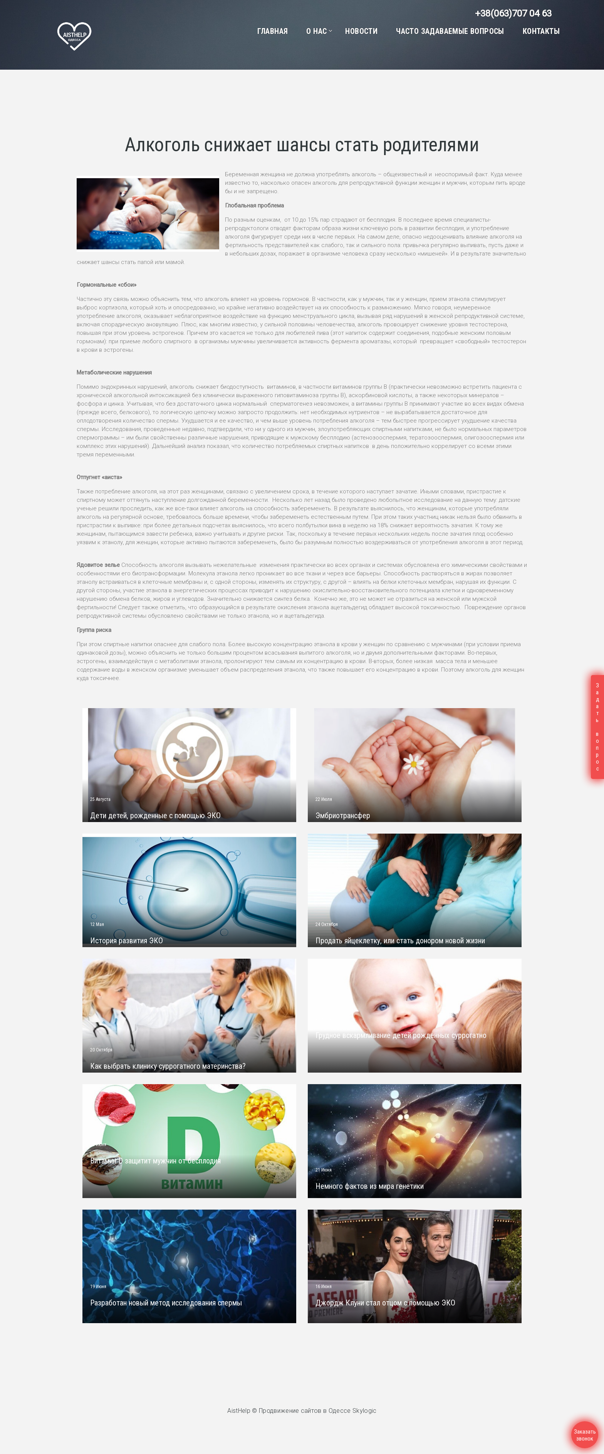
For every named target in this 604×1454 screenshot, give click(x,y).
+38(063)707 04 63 (513, 13)
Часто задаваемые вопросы (450, 31)
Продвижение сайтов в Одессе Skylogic (318, 1410)
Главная (272, 31)
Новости (361, 31)
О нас (316, 31)
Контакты (541, 31)
